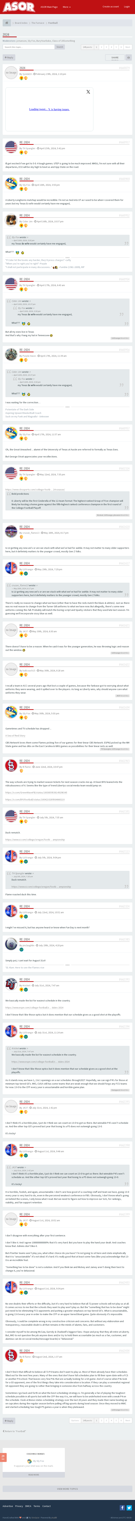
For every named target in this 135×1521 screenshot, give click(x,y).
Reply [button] (9, 57)
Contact (46, 1506)
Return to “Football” (14, 1431)
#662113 (124, 851)
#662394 (124, 1026)
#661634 (124, 707)
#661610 (124, 527)
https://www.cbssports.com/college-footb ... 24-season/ (35, 489)
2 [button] (101, 47)
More (67, 6)
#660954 (124, 279)
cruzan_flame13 (31, 532)
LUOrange (116, 338)
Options (75, 1420)
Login (127, 6)
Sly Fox (31, 40)
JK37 (25, 631)
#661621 (124, 625)
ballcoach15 (29, 670)
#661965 (124, 761)
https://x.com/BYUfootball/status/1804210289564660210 (35, 799)
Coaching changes (35, 1454)
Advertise (8, 1506)
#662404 (124, 1350)
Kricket (100, 515)
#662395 (124, 1101)
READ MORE (33, 1474)
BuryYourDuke (43, 40)
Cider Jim (28, 221)
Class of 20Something (63, 40)
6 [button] (121, 47)
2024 (6, 35)
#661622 (124, 664)
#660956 (124, 350)
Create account (111, 6)
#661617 (124, 563)
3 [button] (106, 47)
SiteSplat (35, 1517)
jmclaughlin (28, 945)
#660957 (124, 428)
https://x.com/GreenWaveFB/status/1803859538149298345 (36, 792)
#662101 (124, 811)
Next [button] (128, 47)
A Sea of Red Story (15, 735)
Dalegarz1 (116, 1090)
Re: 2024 (25, 142)
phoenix (116, 515)
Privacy (19, 1506)
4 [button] (111, 47)
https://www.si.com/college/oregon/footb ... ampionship (35, 839)
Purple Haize (29, 355)
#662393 (124, 979)
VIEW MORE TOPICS (67, 1488)
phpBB (54, 1517)
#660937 (124, 142)
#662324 (124, 906)
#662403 (124, 1282)
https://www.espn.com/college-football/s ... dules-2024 (34, 1007)
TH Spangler (29, 148)
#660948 (124, 179)
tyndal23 (27, 74)
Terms (37, 1506)
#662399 (124, 1214)
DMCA (28, 1506)
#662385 (124, 939)
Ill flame (27, 766)
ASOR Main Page (49, 6)
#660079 (124, 68)
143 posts (87, 47)
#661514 (124, 468)
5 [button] (116, 47)
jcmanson (22, 40)
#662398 (124, 1145)
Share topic (114, 59)
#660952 (124, 215)
